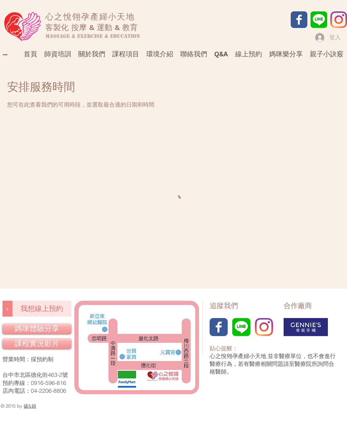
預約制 (44, 359)
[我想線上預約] (41, 309)
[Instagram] (338, 19)
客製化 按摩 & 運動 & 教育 (91, 27)
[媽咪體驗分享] (36, 329)
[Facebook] (299, 19)
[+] (7, 309)
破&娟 (30, 406)
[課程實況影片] (36, 344)
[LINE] (319, 19)
